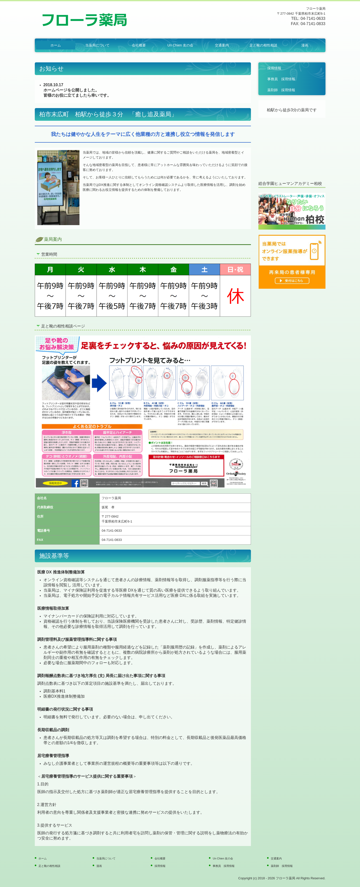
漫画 (304, 45)
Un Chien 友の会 (180, 45)
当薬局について (97, 45)
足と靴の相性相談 (263, 45)
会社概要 (139, 45)
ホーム (55, 45)
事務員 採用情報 (281, 79)
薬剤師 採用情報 (281, 90)
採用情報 (274, 68)
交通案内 (222, 45)
